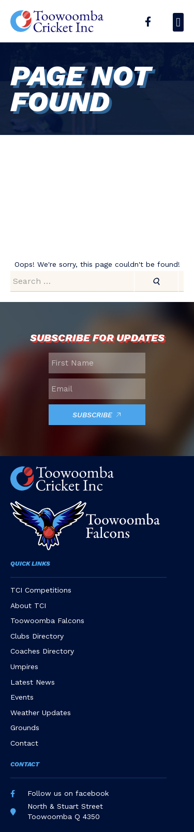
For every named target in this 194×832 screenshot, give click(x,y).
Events (22, 697)
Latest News (32, 682)
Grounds (24, 727)
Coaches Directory (42, 651)
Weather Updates (40, 712)
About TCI (28, 605)
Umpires (24, 666)
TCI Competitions (40, 590)
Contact (24, 743)
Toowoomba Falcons (47, 620)
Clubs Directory (37, 636)
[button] (178, 22)
